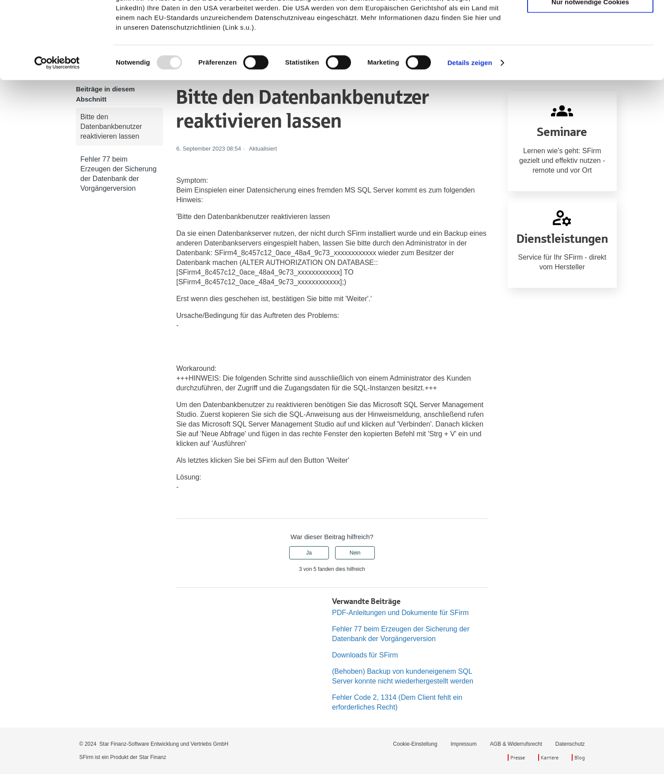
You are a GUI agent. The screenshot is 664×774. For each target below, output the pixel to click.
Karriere (549, 757)
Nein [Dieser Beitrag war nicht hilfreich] (355, 553)
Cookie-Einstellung (415, 744)
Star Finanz (152, 757)
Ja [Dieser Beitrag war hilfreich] (309, 553)
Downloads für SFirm (365, 655)
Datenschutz (570, 744)
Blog (579, 757)
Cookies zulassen (590, 22)
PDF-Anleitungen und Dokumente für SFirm (400, 612)
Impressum (463, 744)
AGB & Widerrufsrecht (516, 744)
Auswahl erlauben (590, 48)
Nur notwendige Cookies (590, 74)
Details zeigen (469, 135)
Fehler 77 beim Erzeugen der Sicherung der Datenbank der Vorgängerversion (118, 173)
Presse (517, 757)
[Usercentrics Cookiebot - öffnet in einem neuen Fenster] (57, 135)
